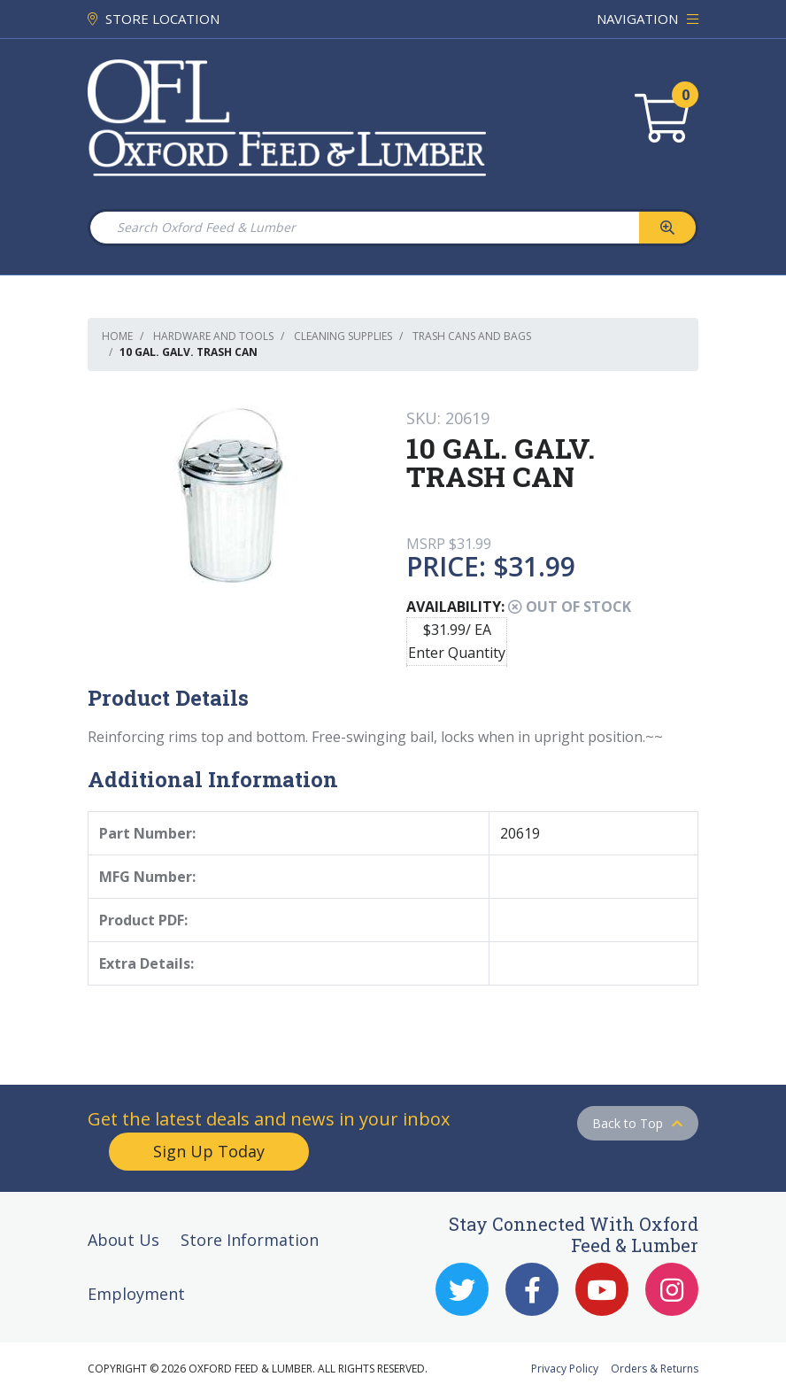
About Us (123, 1239)
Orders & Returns (654, 1368)
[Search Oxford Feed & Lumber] (364, 227)
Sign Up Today (209, 1151)
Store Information (250, 1239)
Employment (136, 1293)
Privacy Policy (564, 1368)
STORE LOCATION (154, 18)
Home (117, 336)
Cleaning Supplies (343, 336)
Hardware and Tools (213, 336)
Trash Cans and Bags (471, 336)
